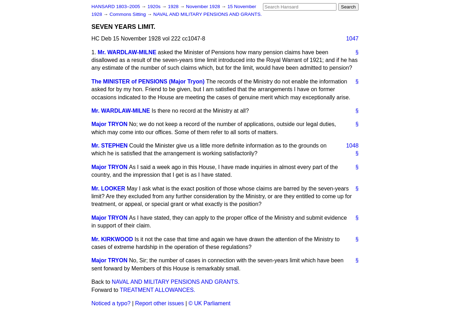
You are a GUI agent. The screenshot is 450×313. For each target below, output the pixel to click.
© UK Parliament (209, 303)
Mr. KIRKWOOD (112, 239)
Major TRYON (109, 124)
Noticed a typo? (110, 303)
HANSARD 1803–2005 (115, 6)
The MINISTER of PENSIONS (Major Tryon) (148, 81)
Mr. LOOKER (108, 189)
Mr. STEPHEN (109, 146)
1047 (352, 39)
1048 (352, 146)
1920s (154, 6)
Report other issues (159, 303)
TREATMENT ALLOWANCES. (157, 290)
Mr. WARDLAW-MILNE (127, 52)
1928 (174, 6)
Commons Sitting (128, 14)
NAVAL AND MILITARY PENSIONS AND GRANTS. (207, 14)
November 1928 (203, 6)
